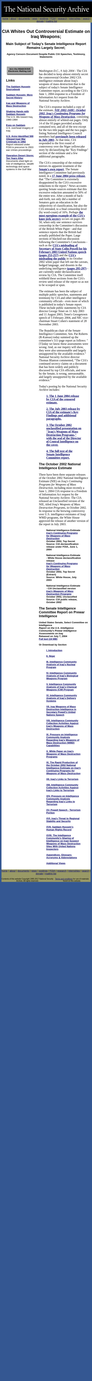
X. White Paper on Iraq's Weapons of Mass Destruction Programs (63, 754)
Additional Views (55, 863)
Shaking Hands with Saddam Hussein (17, 113)
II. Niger (50, 656)
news (34, 18)
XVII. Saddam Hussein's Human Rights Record (59, 828)
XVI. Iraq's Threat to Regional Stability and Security (62, 820)
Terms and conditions (64, 879)
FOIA (53, 18)
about (13, 18)
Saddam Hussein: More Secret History (19, 96)
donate (40, 21)
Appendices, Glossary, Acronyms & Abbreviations (61, 856)
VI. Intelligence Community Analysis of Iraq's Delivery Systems (61, 698)
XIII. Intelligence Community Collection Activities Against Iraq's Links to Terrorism (62, 787)
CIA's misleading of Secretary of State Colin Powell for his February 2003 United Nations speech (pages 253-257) (63, 250)
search (86, 18)
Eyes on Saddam (15, 125)
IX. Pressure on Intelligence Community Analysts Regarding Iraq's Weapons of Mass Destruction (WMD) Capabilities (62, 740)
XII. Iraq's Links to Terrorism (62, 779)
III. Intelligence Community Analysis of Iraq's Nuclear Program (61, 664)
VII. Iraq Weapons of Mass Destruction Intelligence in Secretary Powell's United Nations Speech (61, 710)
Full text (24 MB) (48, 639)
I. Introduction (54, 650)
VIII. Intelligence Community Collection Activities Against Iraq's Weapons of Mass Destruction (62, 724)
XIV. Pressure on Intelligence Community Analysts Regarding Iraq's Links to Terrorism (62, 800)
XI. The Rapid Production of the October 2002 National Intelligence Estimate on (63, 768)
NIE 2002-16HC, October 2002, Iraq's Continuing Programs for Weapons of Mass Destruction (62, 113)
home (5, 18)
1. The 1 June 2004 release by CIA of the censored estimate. (62, 399)
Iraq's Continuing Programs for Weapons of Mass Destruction (62, 536)
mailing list (51, 21)
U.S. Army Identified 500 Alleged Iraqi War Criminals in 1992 (19, 139)
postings (43, 18)
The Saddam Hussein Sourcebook (18, 88)
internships (75, 18)
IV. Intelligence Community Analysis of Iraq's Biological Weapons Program (62, 676)
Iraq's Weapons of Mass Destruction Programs (59, 592)
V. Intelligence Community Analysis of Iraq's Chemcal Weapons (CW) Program (61, 687)
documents (24, 18)
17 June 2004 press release (68, 175)
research (62, 18)
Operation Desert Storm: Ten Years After (20, 157)
